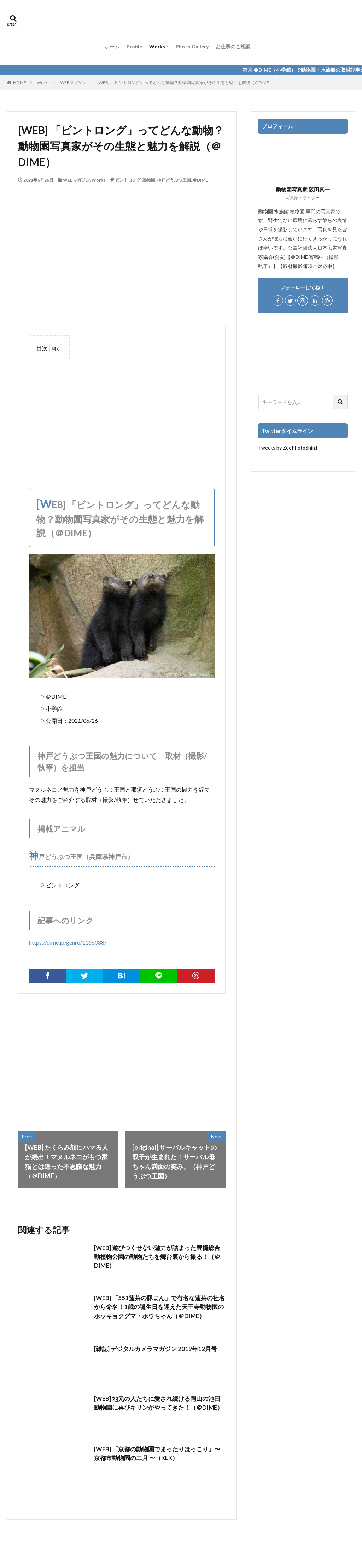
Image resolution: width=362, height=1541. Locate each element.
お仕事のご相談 (233, 46)
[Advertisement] (122, 417)
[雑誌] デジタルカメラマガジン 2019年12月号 (158, 1348)
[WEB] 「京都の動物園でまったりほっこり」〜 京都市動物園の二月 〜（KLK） (151, 1454)
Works (157, 46)
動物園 (148, 180)
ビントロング (128, 180)
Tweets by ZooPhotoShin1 (288, 448)
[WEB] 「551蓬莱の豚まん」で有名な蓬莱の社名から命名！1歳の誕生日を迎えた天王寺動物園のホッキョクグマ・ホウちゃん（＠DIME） (159, 1312)
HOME (19, 82)
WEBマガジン (73, 82)
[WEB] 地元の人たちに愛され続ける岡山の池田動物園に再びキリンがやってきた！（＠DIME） (158, 1408)
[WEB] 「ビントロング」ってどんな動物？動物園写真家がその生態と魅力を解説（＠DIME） (185, 82)
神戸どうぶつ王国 (174, 180)
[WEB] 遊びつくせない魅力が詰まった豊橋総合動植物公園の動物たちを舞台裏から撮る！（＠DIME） (158, 1257)
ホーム (112, 46)
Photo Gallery (192, 46)
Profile (134, 46)
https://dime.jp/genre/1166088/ (67, 942)
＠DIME (200, 180)
